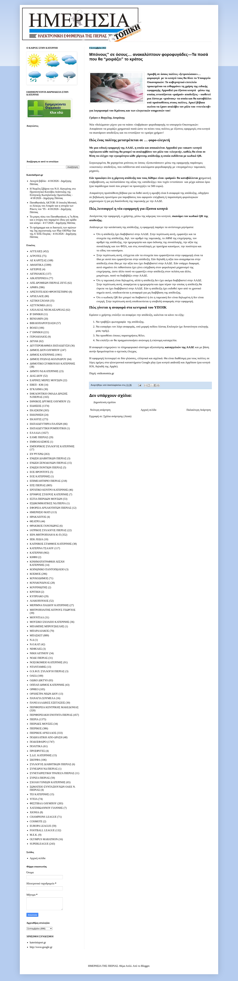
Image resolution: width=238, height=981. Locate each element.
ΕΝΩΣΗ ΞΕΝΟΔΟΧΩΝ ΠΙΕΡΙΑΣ (48, 462)
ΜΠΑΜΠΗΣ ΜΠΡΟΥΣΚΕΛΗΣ (47, 626)
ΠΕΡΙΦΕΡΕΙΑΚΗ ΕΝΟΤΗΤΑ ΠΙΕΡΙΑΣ (51, 714)
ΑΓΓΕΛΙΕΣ (36, 251)
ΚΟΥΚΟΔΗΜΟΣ (39, 578)
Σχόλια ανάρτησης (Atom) (117, 416)
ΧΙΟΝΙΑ (34, 812)
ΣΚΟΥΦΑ (35, 759)
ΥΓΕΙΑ (34, 799)
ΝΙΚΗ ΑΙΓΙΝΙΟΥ (39, 653)
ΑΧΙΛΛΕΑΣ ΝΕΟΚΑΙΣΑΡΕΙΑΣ (47, 309)
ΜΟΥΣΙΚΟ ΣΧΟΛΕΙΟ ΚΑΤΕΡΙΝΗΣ (49, 621)
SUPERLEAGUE (39, 843)
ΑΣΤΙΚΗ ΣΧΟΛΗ (39, 300)
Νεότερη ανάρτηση (100, 409)
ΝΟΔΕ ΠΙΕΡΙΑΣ (39, 657)
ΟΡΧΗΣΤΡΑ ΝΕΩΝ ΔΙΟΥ (44, 693)
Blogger (145, 965)
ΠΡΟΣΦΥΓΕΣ (37, 750)
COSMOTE (36, 821)
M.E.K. (34, 834)
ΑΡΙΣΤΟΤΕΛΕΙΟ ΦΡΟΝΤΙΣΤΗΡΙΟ (49, 291)
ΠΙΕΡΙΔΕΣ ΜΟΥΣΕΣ (41, 723)
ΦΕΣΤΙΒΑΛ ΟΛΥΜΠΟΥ (43, 803)
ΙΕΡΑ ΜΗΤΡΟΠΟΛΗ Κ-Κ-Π (45, 534)
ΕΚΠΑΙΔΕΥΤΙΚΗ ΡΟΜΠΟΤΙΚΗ (48, 428)
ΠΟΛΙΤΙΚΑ (36, 746)
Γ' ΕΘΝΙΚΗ (36, 332)
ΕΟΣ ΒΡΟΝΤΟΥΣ (39, 472)
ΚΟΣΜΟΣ (35, 573)
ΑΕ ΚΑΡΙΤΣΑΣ (38, 260)
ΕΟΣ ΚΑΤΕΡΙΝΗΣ (40, 476)
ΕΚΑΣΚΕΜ (36, 410)
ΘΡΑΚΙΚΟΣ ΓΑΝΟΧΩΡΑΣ (44, 525)
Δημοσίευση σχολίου (104, 402)
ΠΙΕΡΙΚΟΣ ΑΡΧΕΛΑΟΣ (43, 732)
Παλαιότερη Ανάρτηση (198, 409)
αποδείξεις (191, 94)
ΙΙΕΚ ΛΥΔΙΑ (36, 539)
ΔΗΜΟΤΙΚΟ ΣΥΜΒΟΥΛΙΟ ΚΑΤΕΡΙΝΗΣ (52, 363)
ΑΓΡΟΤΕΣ (35, 255)
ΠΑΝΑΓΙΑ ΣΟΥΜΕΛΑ (42, 698)
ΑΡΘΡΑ (34, 287)
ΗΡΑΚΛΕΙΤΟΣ (38, 516)
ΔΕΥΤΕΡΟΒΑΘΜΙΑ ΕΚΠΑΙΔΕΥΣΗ (50, 345)
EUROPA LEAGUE (40, 825)
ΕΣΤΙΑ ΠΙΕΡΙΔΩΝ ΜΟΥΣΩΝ (46, 498)
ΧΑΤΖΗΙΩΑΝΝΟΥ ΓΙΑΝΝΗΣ (46, 807)
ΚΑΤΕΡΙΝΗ (36, 552)
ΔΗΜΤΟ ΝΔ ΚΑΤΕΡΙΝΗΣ (44, 371)
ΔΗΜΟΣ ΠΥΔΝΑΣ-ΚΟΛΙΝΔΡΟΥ (48, 359)
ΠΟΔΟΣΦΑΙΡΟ (38, 741)
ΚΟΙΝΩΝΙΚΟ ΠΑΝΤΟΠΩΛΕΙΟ (47, 569)
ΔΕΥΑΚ (34, 341)
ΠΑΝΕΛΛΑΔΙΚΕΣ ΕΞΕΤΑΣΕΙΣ (47, 702)
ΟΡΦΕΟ (34, 689)
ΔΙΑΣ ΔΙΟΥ (36, 375)
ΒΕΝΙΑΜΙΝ (36, 318)
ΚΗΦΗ (33, 557)
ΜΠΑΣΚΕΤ (36, 635)
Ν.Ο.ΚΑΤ (35, 644)
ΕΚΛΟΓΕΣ (36, 419)
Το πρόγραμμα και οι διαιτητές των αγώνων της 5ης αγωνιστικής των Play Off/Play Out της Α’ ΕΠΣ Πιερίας (53, 230)
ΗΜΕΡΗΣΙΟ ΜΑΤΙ (40, 512)
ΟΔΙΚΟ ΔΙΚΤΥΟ (39, 680)
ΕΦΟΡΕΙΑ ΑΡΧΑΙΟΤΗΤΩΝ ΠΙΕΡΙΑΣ (50, 507)
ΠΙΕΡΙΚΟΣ (36, 728)
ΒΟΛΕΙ (34, 327)
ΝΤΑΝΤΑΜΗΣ (38, 666)
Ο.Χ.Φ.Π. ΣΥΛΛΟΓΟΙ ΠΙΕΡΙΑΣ (47, 671)
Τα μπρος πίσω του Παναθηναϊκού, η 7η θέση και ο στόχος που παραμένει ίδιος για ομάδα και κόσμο (54, 219)
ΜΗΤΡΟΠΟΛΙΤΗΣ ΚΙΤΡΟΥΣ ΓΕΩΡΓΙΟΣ (52, 609)
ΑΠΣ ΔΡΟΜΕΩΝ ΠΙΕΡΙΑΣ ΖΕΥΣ (48, 282)
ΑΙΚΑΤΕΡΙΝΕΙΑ (39, 278)
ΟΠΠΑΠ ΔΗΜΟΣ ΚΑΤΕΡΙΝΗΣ (47, 684)
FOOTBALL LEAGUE (42, 830)
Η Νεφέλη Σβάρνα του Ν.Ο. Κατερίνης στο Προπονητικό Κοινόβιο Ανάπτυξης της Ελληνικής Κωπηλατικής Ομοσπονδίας (53, 191)
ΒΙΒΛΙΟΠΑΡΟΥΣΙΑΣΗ (43, 323)
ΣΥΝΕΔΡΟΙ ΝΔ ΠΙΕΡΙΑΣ (44, 768)
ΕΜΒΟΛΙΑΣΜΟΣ (39, 441)
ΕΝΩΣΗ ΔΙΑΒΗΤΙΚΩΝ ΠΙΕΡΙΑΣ (48, 458)
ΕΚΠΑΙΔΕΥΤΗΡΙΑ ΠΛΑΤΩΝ (46, 423)
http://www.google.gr (41, 947)
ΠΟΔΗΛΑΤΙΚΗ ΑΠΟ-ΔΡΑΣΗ (46, 737)
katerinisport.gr (38, 942)
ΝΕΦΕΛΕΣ (36, 648)
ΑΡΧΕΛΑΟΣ (37, 296)
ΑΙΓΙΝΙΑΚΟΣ (37, 273)
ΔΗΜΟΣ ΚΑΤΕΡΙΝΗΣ (42, 354)
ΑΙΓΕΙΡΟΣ (35, 269)
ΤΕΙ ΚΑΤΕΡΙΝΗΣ (39, 794)
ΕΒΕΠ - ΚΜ (36, 384)
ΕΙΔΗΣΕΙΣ (35, 405)
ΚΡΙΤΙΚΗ (35, 591)
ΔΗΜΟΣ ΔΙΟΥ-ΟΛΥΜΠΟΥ (45, 350)
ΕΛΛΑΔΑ (35, 432)
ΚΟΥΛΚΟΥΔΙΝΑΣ (40, 582)
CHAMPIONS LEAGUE (43, 816)
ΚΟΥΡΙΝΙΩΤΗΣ (38, 587)
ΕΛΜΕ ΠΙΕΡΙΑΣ (39, 437)
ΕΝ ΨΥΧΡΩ (36, 454)
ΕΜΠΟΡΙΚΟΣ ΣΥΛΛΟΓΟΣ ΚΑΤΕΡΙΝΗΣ (52, 446)
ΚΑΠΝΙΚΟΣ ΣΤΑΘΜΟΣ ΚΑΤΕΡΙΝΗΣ (51, 543)
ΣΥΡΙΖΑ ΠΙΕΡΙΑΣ (40, 777)
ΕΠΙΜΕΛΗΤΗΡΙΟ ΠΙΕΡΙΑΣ (45, 480)
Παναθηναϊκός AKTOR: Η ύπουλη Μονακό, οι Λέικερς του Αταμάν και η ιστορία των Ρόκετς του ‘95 (53, 205)
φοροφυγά (153, 78)
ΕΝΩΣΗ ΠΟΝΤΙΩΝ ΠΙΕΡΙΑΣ (46, 467)
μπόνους (170, 98)
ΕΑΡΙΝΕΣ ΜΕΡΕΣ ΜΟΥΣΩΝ (46, 380)
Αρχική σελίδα (148, 409)
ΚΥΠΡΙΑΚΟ (36, 596)
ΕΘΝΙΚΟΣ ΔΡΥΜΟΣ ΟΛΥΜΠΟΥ (48, 401)
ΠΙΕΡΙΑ (34, 719)
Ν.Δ (32, 639)
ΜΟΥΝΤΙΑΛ (37, 617)
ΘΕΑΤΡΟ (35, 521)
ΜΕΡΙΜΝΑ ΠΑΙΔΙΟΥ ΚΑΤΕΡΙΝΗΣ (49, 605)
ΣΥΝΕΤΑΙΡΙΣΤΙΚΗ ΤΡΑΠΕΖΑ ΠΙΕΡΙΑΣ (52, 773)
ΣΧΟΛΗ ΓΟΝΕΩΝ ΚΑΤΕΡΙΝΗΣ (47, 782)
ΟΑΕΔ (33, 675)
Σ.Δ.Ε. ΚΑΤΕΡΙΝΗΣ (41, 755)
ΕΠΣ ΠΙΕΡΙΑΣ (38, 485)
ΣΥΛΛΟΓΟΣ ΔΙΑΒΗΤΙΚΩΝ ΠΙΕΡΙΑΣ (50, 764)
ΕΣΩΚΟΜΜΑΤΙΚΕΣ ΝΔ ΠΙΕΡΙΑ (48, 503)
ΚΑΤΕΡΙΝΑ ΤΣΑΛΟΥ (42, 548)
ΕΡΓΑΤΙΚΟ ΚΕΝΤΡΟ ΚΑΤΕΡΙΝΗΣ (49, 489)
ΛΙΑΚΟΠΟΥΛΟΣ (39, 600)
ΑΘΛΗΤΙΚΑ (36, 264)
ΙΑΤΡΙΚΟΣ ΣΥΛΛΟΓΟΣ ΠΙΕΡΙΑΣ (48, 530)
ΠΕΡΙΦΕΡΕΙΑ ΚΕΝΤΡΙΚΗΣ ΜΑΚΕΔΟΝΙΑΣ (54, 707)
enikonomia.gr (105, 373)
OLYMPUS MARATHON (44, 839)
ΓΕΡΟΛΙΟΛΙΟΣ (38, 336)
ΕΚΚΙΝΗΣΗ (36, 414)
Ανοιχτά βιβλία (38, 181)
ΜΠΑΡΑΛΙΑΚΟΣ (39, 630)
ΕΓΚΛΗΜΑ (36, 389)
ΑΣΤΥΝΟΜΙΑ (38, 305)
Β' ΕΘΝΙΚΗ (36, 314)
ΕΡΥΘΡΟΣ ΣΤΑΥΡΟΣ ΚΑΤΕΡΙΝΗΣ (49, 494)
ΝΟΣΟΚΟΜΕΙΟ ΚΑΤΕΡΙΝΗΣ (46, 662)
